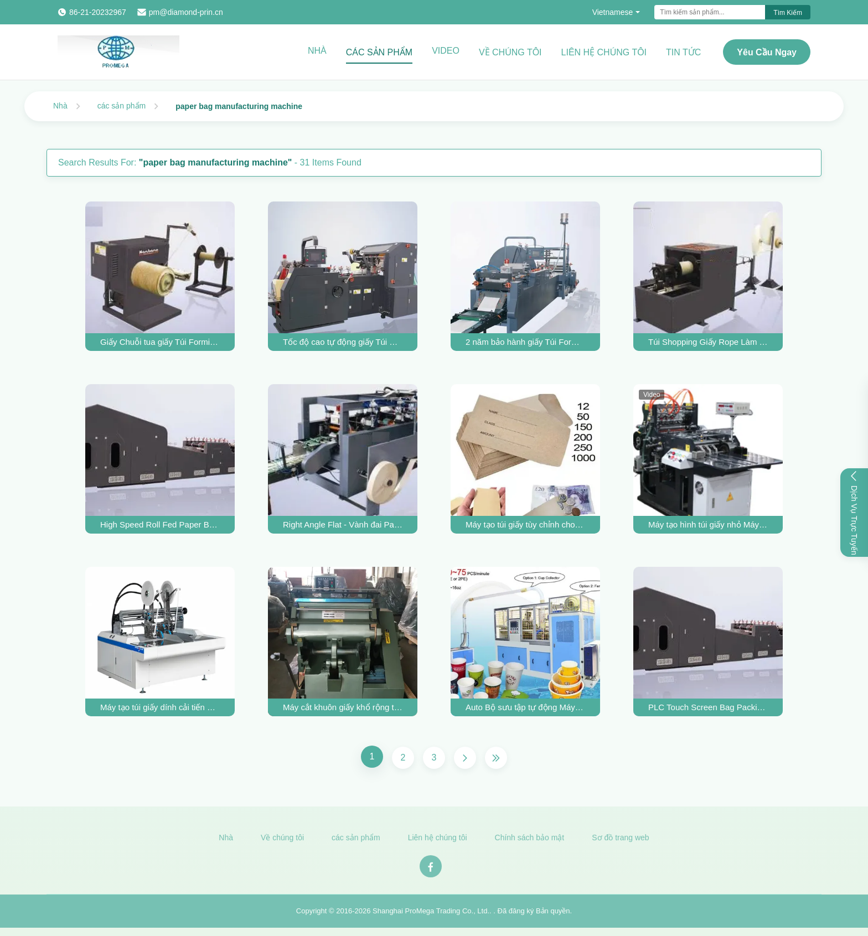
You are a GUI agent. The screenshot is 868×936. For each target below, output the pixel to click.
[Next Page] (465, 758)
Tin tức (683, 52)
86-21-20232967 (97, 12)
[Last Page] (496, 758)
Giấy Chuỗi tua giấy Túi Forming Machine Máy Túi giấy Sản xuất (160, 342)
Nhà (317, 50)
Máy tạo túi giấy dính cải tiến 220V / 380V (160, 707)
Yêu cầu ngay (767, 52)
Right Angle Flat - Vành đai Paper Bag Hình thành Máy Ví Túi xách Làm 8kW (342, 524)
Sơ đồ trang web (620, 840)
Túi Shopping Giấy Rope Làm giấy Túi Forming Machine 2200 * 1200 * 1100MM (708, 342)
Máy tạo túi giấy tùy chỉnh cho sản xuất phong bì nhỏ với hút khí (525, 524)
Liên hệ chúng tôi (604, 52)
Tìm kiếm (787, 13)
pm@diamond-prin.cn (186, 12)
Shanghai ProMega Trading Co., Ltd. (431, 913)
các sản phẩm (121, 105)
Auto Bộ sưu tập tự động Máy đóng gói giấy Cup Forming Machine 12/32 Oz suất (525, 707)
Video (445, 50)
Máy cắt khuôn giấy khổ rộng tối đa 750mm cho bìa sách (342, 707)
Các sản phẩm (379, 52)
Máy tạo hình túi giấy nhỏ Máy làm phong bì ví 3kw (708, 524)
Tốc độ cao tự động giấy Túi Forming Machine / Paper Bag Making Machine (342, 342)
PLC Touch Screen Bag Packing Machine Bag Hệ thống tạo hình (708, 707)
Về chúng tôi (510, 52)
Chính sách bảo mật (530, 840)
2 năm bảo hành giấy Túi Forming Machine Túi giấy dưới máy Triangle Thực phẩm (525, 342)
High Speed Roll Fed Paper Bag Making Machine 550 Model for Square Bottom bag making (160, 524)
